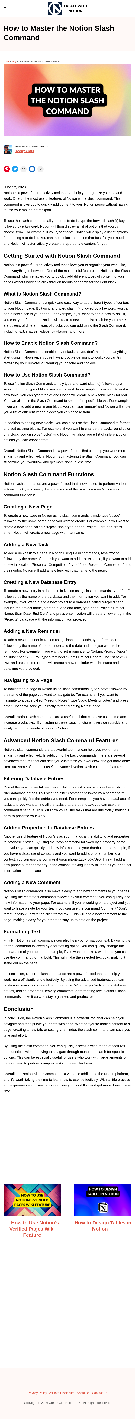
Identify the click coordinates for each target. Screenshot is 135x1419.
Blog (14, 61)
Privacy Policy (37, 1393)
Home (6, 61)
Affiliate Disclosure (62, 1393)
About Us (83, 1393)
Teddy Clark (24, 151)
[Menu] (5, 8)
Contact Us (99, 1393)
